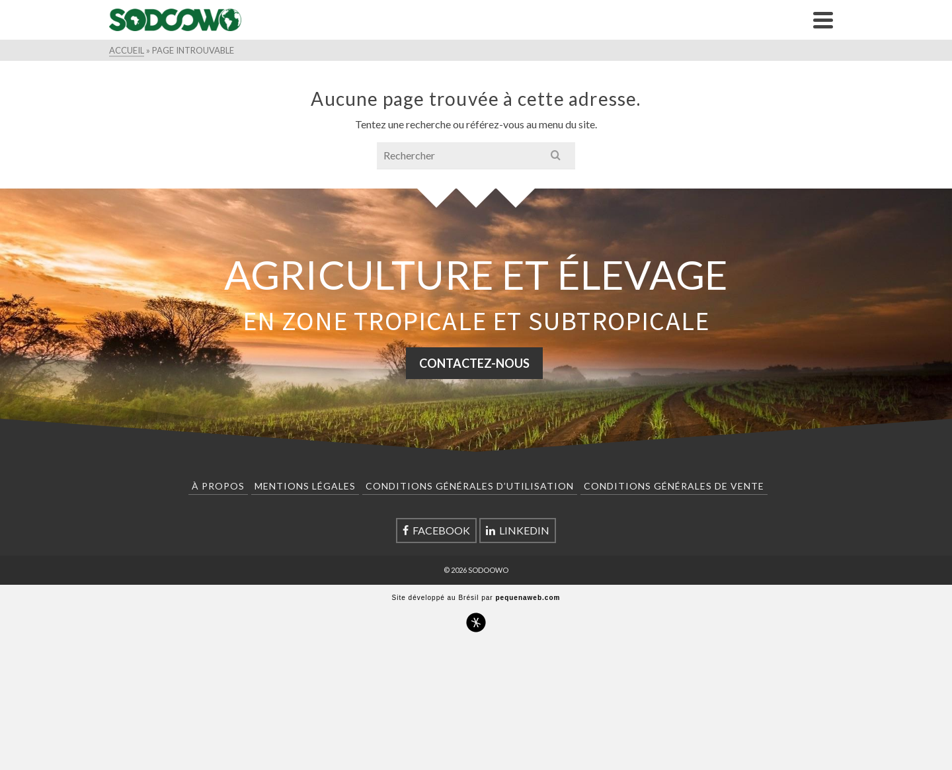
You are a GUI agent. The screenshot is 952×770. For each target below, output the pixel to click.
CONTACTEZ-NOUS (474, 363)
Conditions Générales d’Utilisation (470, 486)
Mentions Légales (305, 486)
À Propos (218, 486)
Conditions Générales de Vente (674, 486)
